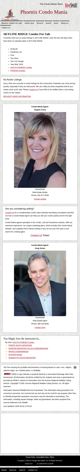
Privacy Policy (30, 457)
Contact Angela (40, 199)
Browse (40, 23)
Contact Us (5, 27)
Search (48, 23)
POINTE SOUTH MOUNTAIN (20, 345)
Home (4, 470)
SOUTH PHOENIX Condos (21, 67)
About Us (64, 23)
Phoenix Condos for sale (11, 23)
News (56, 23)
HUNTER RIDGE (15, 355)
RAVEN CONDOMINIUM (18, 352)
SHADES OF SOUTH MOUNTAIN (22, 358)
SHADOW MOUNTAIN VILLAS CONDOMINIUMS (28, 348)
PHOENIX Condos (17, 71)
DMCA (52, 457)
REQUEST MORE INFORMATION (17, 96)
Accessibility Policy (42, 457)
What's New (29, 23)
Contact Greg (40, 327)
